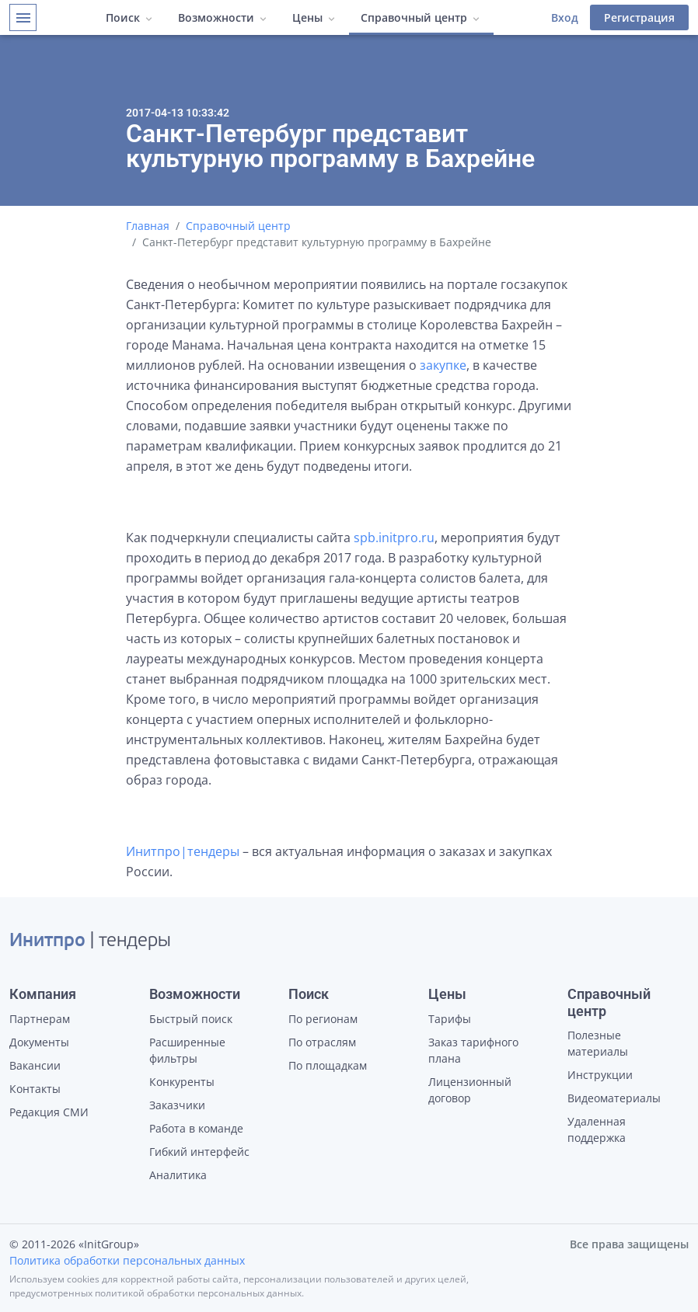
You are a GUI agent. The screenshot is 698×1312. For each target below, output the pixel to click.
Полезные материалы (597, 1043)
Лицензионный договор (469, 1089)
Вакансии (35, 1065)
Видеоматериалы (614, 1098)
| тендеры (90, 941)
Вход (564, 17)
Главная (147, 225)
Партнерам (39, 1018)
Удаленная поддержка (596, 1129)
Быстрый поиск (190, 1018)
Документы (39, 1042)
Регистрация (639, 17)
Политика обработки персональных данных (127, 1260)
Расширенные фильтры (187, 1050)
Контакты (35, 1088)
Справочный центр (238, 225)
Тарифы (449, 1018)
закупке (443, 365)
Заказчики (177, 1105)
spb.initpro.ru (394, 537)
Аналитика (178, 1175)
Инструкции (600, 1074)
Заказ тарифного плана (473, 1050)
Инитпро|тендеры (182, 851)
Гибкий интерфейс (199, 1151)
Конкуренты (182, 1081)
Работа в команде (196, 1128)
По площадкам (327, 1065)
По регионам (323, 1018)
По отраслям (322, 1042)
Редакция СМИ (49, 1112)
